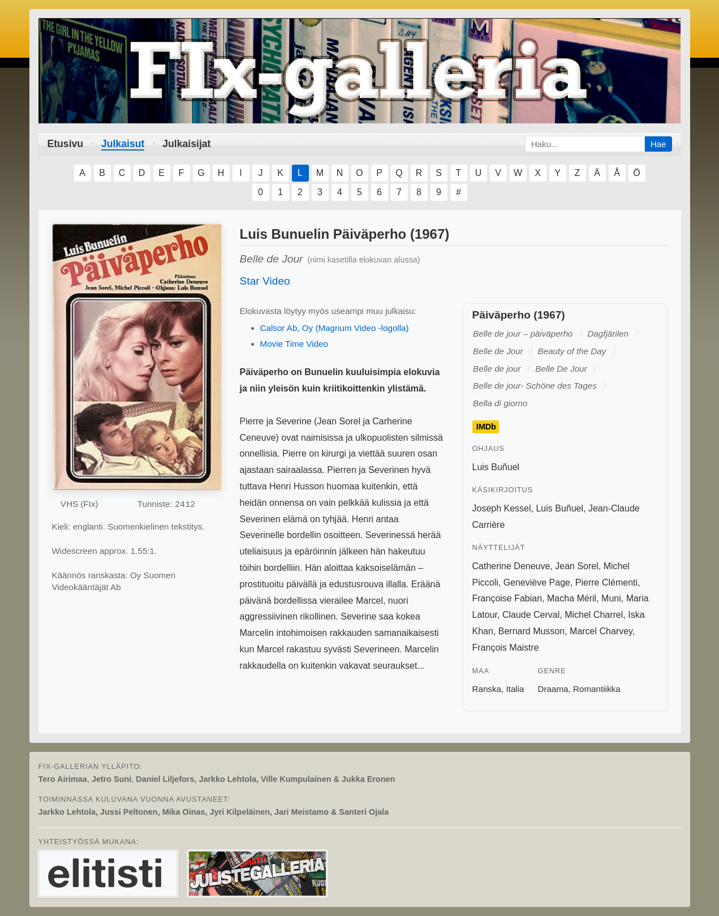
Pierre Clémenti (606, 582)
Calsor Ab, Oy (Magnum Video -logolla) (334, 328)
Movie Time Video (294, 344)
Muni (611, 598)
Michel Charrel (594, 615)
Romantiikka (597, 689)
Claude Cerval (530, 615)
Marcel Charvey (601, 631)
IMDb (486, 427)
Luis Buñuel (496, 467)
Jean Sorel (577, 566)
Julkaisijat (186, 143)
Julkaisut (122, 143)
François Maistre (505, 647)
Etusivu (66, 143)
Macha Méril (571, 598)
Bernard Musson (531, 631)
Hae (658, 144)
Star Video (265, 281)
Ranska (487, 689)
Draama (553, 689)
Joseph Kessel (501, 508)
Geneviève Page (536, 582)
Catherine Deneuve (511, 566)
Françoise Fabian (507, 598)
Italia (515, 689)
